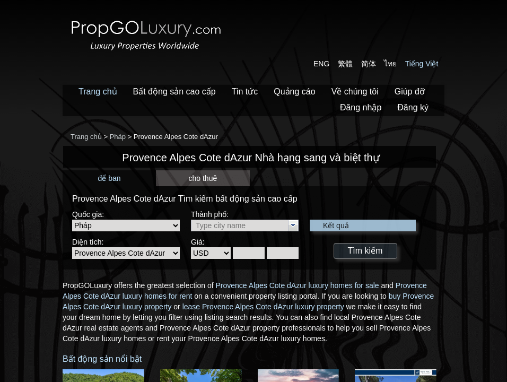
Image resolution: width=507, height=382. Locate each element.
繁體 (345, 63)
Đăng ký (413, 107)
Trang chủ (97, 91)
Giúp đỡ (410, 91)
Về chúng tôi (355, 91)
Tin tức (245, 91)
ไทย (390, 63)
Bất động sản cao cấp (174, 91)
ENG (321, 63)
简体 (368, 63)
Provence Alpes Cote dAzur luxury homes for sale (297, 285)
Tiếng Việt (422, 63)
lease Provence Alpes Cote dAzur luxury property (263, 306)
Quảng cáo (294, 91)
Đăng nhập (360, 107)
